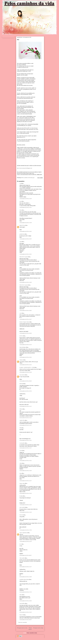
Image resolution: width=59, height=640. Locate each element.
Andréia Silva (22, 420)
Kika (20, 427)
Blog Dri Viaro (22, 225)
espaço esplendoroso (23, 532)
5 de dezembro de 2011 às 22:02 (26, 357)
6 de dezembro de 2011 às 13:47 (26, 425)
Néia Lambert (22, 558)
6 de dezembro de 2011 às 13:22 (26, 417)
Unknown (21, 359)
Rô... (20, 544)
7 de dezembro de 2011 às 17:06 (26, 530)
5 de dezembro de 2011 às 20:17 (26, 319)
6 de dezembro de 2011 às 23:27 (26, 480)
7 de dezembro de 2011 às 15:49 (26, 512)
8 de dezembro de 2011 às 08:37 (26, 555)
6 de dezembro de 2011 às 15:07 (26, 440)
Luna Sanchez (22, 374)
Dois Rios (21, 514)
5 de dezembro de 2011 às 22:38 (26, 372)
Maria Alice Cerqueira (24, 256)
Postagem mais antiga (38, 627)
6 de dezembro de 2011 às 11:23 (25, 406)
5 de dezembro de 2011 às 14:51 (26, 207)
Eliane (21, 594)
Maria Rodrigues (23, 347)
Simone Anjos (22, 483)
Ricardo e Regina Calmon (24, 321)
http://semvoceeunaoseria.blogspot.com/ (24, 168)
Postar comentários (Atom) (32, 632)
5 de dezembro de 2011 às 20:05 (26, 310)
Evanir (21, 450)
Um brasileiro (22, 443)
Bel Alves (21, 335)
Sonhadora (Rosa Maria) (24, 579)
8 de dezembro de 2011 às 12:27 (26, 566)
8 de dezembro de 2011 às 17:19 (26, 592)
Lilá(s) (21, 463)
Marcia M (21, 614)
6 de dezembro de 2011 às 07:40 (26, 391)
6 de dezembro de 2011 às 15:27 (26, 447)
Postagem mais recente (22, 627)
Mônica (21, 409)
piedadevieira (22, 234)
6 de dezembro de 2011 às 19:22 (26, 460)
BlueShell (21, 383)
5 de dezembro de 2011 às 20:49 (26, 333)
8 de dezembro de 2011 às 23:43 (26, 612)
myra (20, 201)
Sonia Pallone (22, 603)
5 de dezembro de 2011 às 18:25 (26, 238)
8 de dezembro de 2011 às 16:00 (26, 576)
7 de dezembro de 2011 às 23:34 (26, 541)
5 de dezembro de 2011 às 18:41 (26, 254)
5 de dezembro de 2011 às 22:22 (26, 364)
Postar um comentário (22, 622)
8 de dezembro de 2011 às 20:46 (26, 600)
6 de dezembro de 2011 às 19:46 (26, 470)
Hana (21, 210)
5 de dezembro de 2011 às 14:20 (26, 198)
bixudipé (21, 496)
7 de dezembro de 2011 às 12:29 (26, 504)
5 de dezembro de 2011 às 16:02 (26, 231)
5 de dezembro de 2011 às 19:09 (26, 282)
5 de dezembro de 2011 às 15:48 (26, 222)
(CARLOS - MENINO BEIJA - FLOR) (27, 367)
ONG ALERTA (22, 507)
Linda (21, 241)
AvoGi (21, 313)
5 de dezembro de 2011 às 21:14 (26, 344)
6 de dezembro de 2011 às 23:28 (26, 493)
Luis (20, 183)
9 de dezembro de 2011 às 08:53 (26, 619)
